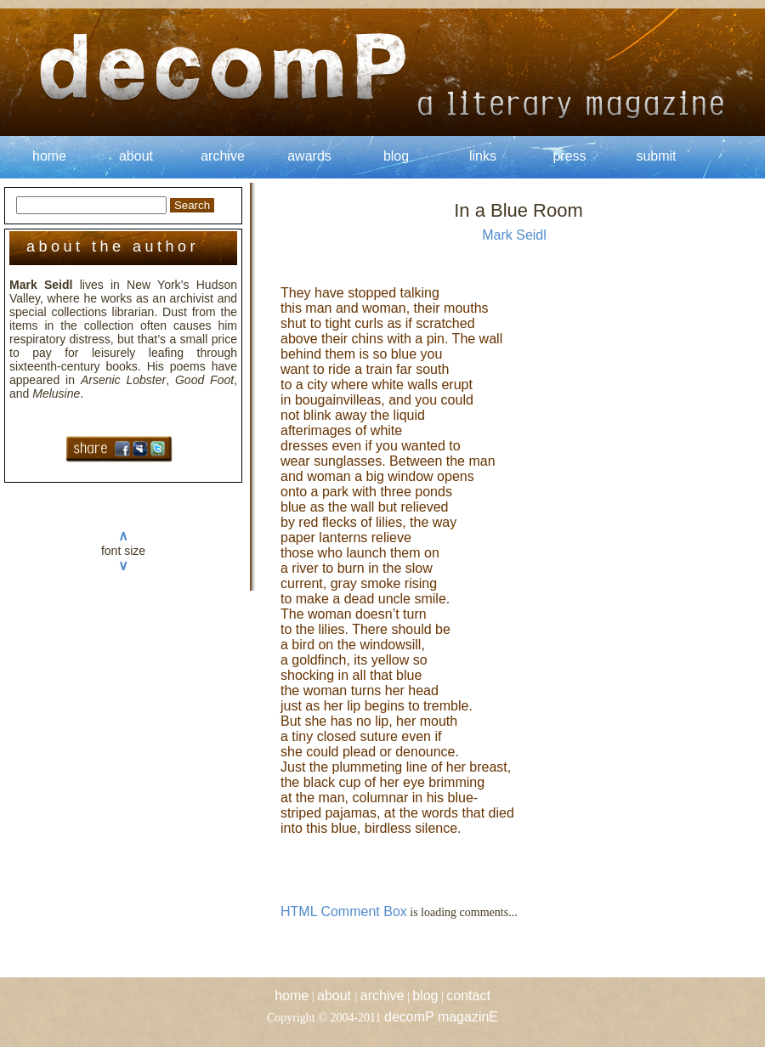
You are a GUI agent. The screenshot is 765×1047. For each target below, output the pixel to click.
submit (656, 156)
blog (396, 156)
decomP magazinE (441, 1017)
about (136, 156)
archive (223, 156)
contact (468, 995)
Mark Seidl (514, 235)
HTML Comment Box (343, 911)
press (569, 156)
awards (309, 156)
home (49, 156)
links (482, 156)
